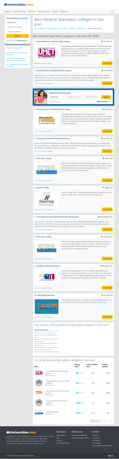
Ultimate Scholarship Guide (79, 435)
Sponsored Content (11, 40)
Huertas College (43, 188)
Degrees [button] (7, 11)
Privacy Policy (96, 438)
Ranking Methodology (63, 443)
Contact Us (95, 435)
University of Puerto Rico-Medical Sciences (53, 138)
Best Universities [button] (19, 11)
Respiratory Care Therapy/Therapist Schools (46, 339)
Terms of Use (95, 440)
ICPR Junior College (44, 158)
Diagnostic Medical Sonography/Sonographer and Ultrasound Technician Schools (45, 343)
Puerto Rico (62, 28)
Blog (58, 438)
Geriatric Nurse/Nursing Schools (43, 349)
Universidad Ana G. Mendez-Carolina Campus (54, 70)
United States (51, 28)
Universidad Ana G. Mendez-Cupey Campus (53, 41)
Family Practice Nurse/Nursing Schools (44, 333)
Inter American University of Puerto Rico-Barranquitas (58, 217)
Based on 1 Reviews (47, 63)
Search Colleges (61, 435)
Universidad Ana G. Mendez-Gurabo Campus (54, 109)
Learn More (107, 63)
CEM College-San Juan (45, 295)
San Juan (72, 28)
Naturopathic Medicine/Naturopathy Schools (46, 352)
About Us (59, 440)
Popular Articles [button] (43, 11)
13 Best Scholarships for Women (80, 438)
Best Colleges (39, 28)
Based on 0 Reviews (47, 83)
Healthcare (82, 28)
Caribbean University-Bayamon (49, 266)
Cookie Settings (96, 443)
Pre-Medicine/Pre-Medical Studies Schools (45, 347)
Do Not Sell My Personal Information (102, 446)
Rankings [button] (31, 11)
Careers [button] (55, 11)
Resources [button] (64, 11)
